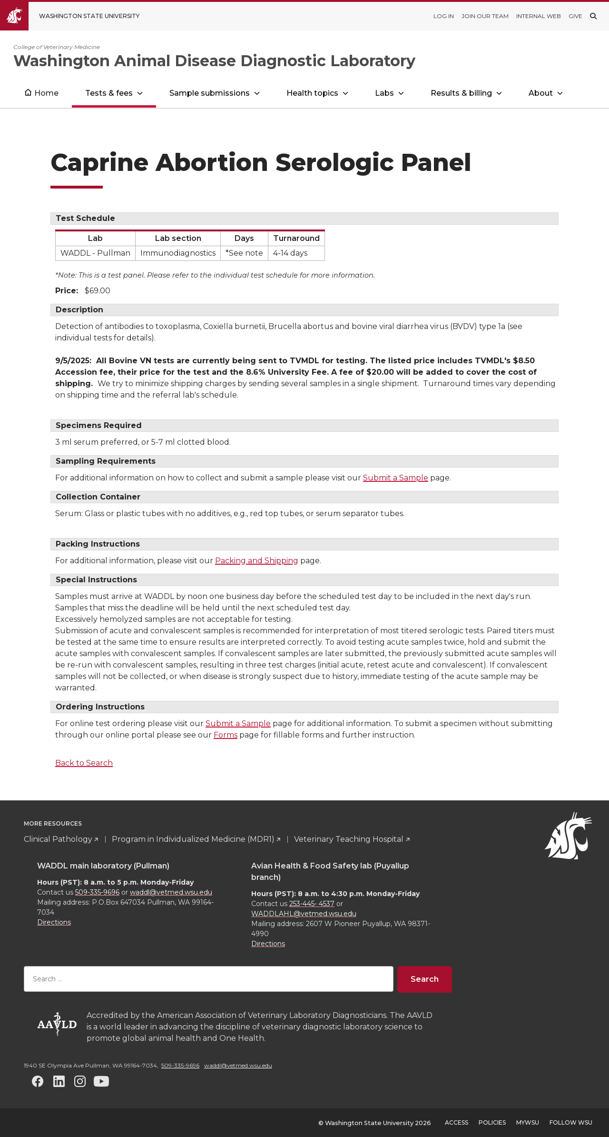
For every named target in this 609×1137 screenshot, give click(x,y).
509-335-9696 (97, 892)
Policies (492, 1122)
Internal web (538, 16)
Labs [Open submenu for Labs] (384, 93)
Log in (443, 16)
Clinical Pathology (58, 839)
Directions (54, 922)
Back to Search (84, 763)
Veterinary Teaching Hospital (348, 839)
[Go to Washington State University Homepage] (77, 16)
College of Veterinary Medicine (56, 46)
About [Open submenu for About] (541, 93)
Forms (225, 734)
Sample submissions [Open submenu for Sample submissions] (209, 93)
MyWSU (527, 1122)
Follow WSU (571, 1122)
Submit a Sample (395, 477)
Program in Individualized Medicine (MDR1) (193, 839)
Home (46, 93)
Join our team (485, 16)
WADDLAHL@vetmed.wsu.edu (303, 913)
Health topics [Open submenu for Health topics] (312, 93)
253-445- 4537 (311, 903)
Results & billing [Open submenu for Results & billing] (461, 93)
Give (575, 16)
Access (456, 1122)
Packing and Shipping (256, 560)
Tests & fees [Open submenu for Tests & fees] (109, 93)
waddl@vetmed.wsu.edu (171, 892)
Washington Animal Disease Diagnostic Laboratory (214, 60)
